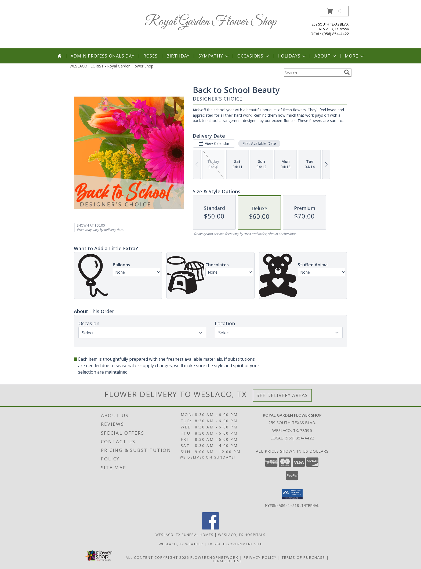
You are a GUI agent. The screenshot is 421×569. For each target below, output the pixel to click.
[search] (347, 72)
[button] (334, 11)
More (354, 56)
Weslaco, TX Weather (181, 543)
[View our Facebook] (210, 527)
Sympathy (213, 56)
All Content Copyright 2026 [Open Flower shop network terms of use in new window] (157, 557)
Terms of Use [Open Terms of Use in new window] (227, 560)
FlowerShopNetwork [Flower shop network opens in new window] (214, 557)
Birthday (178, 56)
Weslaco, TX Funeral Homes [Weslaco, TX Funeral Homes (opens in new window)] (184, 534)
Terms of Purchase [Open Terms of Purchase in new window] (303, 557)
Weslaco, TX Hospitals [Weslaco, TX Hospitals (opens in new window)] (242, 534)
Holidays (292, 56)
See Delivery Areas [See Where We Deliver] (282, 395)
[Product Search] (313, 72)
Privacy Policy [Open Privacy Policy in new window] (260, 557)
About (325, 56)
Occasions (253, 56)
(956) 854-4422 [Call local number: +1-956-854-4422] (335, 33)
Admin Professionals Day (102, 56)
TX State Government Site (235, 543)
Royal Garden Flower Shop (210, 21)
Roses (150, 56)
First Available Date (259, 143)
